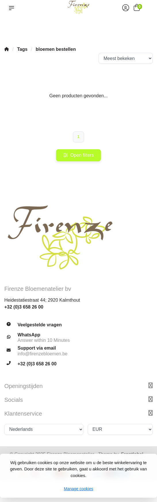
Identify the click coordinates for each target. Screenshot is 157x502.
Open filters (78, 155)
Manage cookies (78, 489)
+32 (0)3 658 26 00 (23, 307)
